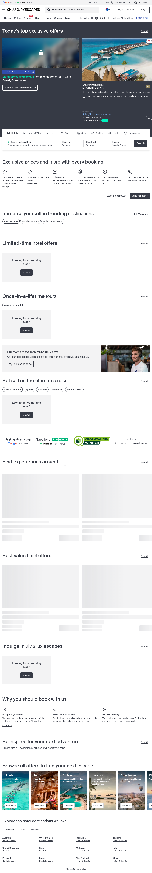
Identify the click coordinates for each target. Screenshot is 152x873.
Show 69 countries (76, 869)
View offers (11, 805)
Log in (144, 9)
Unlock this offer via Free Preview (20, 87)
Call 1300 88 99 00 (20, 364)
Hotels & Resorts (9, 841)
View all (26, 272)
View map (141, 214)
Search (141, 143)
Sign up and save (140, 195)
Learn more (7, 726)
